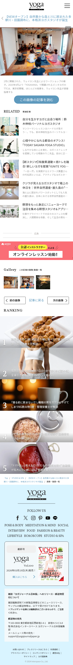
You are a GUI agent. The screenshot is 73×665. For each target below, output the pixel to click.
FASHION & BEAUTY (51, 531)
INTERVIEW (16, 531)
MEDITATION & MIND (40, 526)
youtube (47, 518)
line (55, 518)
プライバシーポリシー (20, 652)
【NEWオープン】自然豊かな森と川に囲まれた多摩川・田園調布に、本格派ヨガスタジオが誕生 (38, 18)
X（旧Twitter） (26, 518)
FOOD (31, 531)
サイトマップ (29, 656)
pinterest (40, 518)
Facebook (18, 518)
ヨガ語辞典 (42, 656)
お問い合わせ (18, 649)
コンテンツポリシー (41, 652)
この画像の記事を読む (36, 99)
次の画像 (58, 300)
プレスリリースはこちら (37, 649)
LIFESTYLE (14, 536)
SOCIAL (63, 526)
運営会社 (56, 652)
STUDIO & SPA (54, 536)
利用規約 (54, 649)
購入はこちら (20, 577)
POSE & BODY (13, 526)
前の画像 (15, 300)
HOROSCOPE (33, 536)
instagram (33, 518)
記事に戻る (36, 300)
